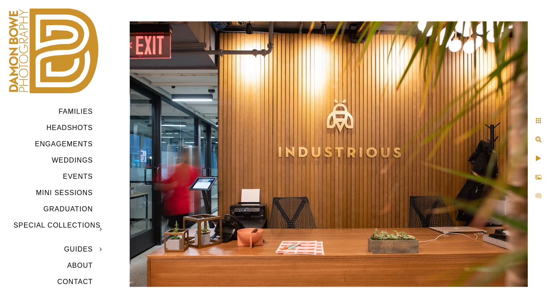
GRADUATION (68, 209)
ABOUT (80, 265)
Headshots (69, 127)
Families (76, 111)
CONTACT (75, 281)
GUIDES (78, 249)
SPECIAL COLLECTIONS (57, 225)
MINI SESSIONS (64, 192)
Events (78, 176)
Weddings (72, 160)
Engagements (64, 144)
